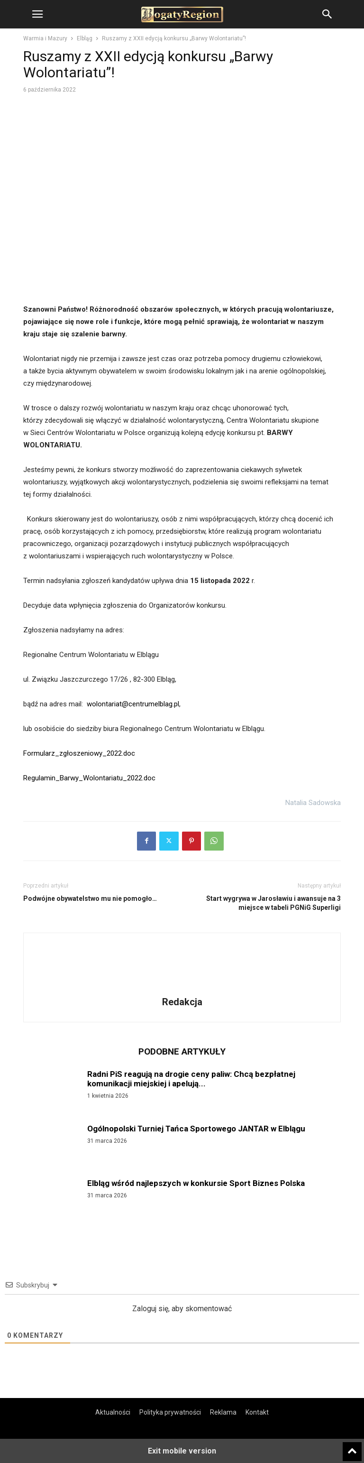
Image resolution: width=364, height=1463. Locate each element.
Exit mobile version (182, 1450)
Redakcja (182, 1002)
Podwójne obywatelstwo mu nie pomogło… (90, 898)
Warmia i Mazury (45, 38)
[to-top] (352, 1447)
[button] (37, 14)
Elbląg (84, 38)
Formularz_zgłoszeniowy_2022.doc (79, 753)
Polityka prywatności (170, 1412)
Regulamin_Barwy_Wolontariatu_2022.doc (89, 778)
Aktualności (112, 1412)
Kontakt (257, 1412)
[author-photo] (182, 988)
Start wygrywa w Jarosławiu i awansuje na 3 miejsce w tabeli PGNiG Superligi (273, 903)
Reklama (223, 1412)
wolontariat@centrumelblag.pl (133, 704)
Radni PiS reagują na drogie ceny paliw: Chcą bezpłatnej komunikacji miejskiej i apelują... (191, 1078)
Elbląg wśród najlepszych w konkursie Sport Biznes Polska (196, 1183)
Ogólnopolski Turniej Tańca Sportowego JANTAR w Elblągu (196, 1128)
